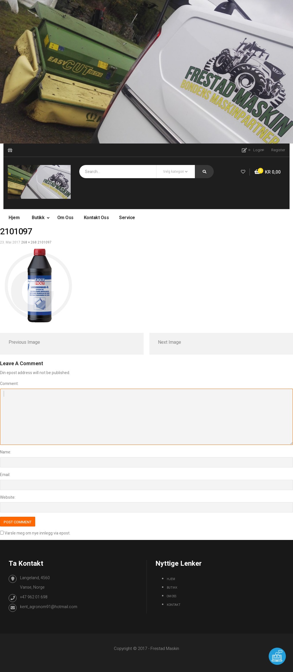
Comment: (9, 384)
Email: (5, 475)
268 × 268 (29, 242)
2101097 (44, 242)
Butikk (38, 217)
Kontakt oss (96, 217)
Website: (7, 497)
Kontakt (174, 605)
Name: (5, 452)
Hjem (14, 217)
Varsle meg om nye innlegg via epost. (37, 533)
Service (127, 217)
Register (278, 150)
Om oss (65, 217)
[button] (267, 172)
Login (258, 150)
